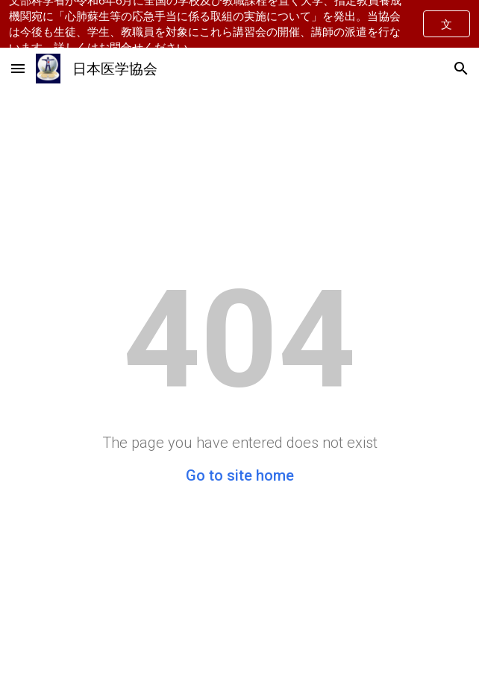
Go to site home (240, 475)
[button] (18, 68)
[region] (239, 24)
